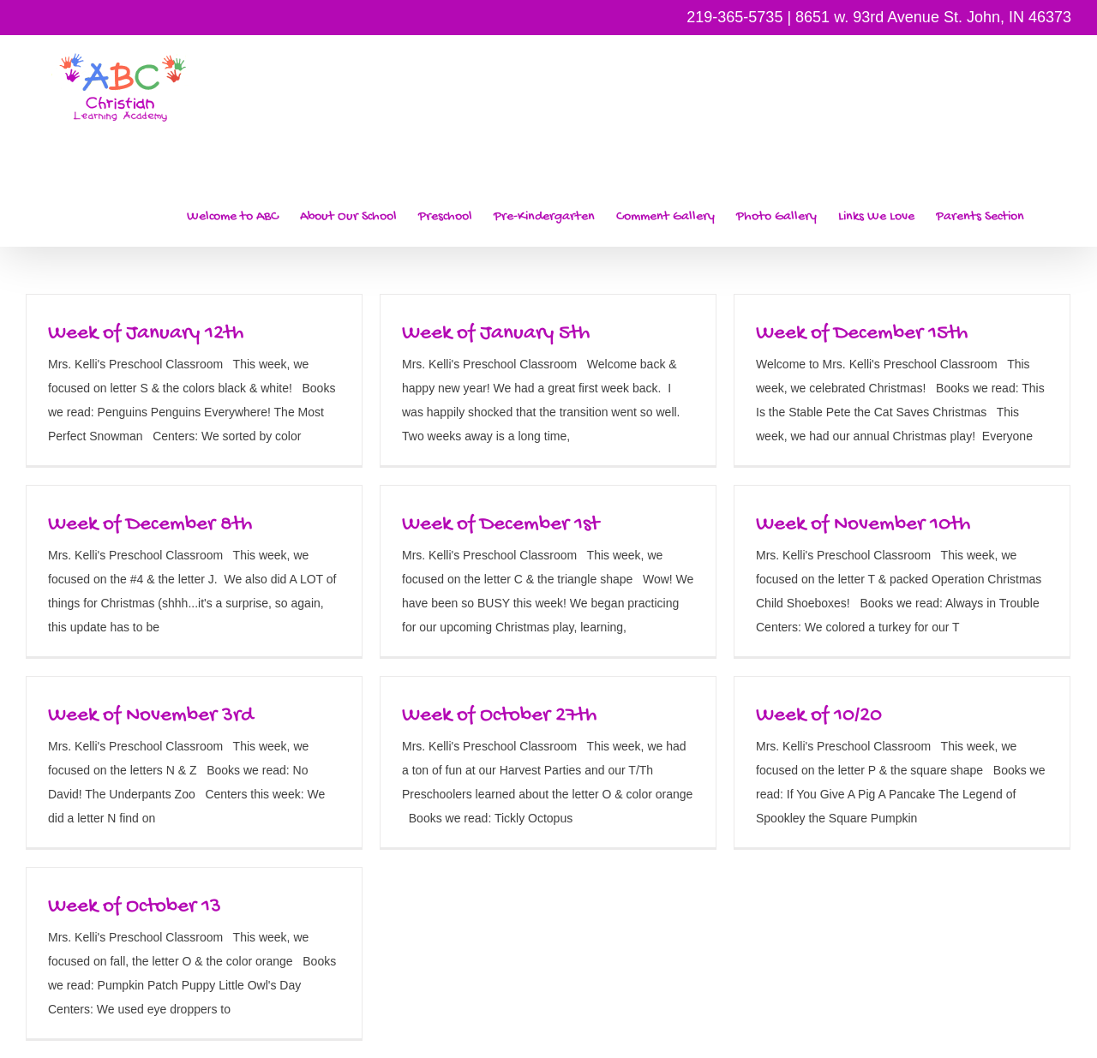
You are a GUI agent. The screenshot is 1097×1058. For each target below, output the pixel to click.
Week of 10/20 (819, 715)
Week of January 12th (145, 333)
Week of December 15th (862, 333)
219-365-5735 (734, 17)
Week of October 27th (499, 715)
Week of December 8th (150, 524)
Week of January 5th (496, 333)
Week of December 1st (500, 524)
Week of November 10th (863, 524)
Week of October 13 (134, 906)
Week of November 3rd (151, 715)
